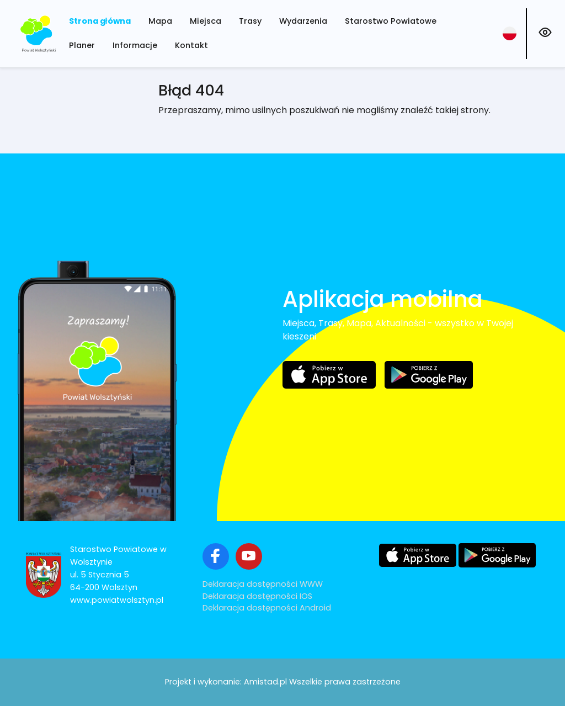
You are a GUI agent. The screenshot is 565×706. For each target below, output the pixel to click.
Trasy (250, 20)
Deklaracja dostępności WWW (262, 584)
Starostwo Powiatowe (390, 20)
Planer (82, 45)
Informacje (135, 45)
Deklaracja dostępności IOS (257, 596)
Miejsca (205, 20)
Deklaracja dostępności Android (266, 607)
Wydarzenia (303, 20)
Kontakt (191, 45)
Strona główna (100, 20)
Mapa (160, 20)
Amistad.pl (265, 681)
